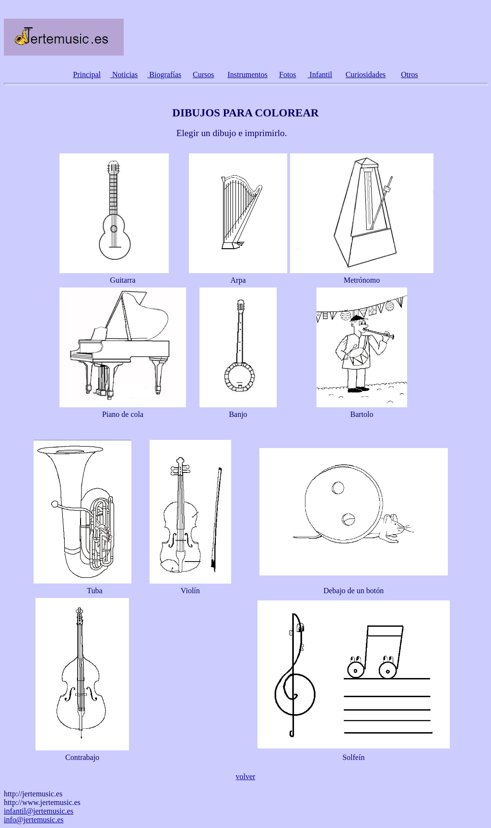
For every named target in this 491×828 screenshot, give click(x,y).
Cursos (203, 74)
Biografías (164, 74)
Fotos (287, 74)
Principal (87, 74)
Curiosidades (366, 74)
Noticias (124, 74)
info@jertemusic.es (33, 820)
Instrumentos (247, 74)
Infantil (320, 74)
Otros (409, 74)
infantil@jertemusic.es (38, 811)
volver (246, 776)
